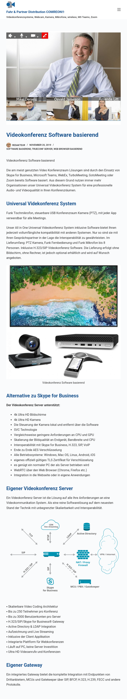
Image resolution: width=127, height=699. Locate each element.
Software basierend (18, 149)
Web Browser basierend (68, 149)
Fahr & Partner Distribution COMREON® (35, 12)
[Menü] (119, 9)
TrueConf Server (42, 149)
